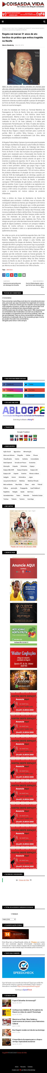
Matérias (22, 481)
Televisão (26, 495)
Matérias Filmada (33, 481)
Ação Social (7, 451)
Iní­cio (16, 1067)
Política (5, 488)
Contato (30, 1067)
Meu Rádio (18, 484)
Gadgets (6, 477)
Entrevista (24, 466)
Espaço (32, 466)
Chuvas (35, 455)
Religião (14, 492)
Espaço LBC (34, 470)
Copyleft (5, 1053)
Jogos (31, 477)
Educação (6, 466)
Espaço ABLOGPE (8, 470)
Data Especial (7, 462)
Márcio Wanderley (29, 1070)
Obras (27, 484)
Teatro (18, 495)
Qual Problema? (35, 488)
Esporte (16, 473)
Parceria (23, 1067)
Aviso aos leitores (8, 455)
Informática (22, 477)
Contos (17, 459)
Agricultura (17, 451)
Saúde (22, 492)
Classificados (7, 459)
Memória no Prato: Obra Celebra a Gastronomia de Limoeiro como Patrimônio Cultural (28, 1021)
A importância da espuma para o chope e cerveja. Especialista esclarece (27, 1041)
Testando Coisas (37, 495)
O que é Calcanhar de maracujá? (24, 1000)
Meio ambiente (7, 484)
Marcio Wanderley (8, 45)
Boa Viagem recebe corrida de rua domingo (28, 1030)
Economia (32, 462)
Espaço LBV (7, 473)
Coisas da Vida (24, 880)
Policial (40, 484)
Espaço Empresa (22, 470)
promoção (14, 488)
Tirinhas (5, 499)
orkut (33, 484)
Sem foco (14, 28)
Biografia (20, 455)
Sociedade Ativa (8, 495)
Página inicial (6, 28)
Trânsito (13, 499)
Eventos (23, 473)
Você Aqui (30, 499)
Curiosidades (35, 459)
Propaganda (23, 488)
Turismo (21, 499)
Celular (28, 455)
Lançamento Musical (9, 481)
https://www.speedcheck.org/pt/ (28, 986)
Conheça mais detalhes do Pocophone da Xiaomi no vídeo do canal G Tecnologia (27, 1011)
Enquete (15, 466)
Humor (14, 477)
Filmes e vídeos (34, 473)
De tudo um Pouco (20, 462)
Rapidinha (6, 492)
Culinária (25, 459)
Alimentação (27, 451)
